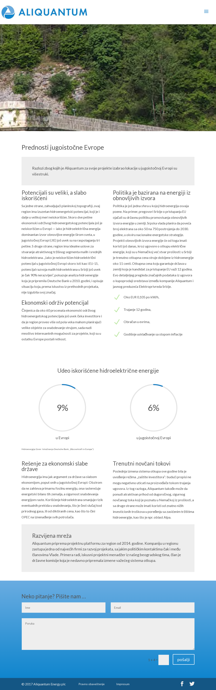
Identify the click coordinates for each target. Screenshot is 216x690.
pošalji (183, 659)
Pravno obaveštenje (91, 684)
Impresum (123, 684)
